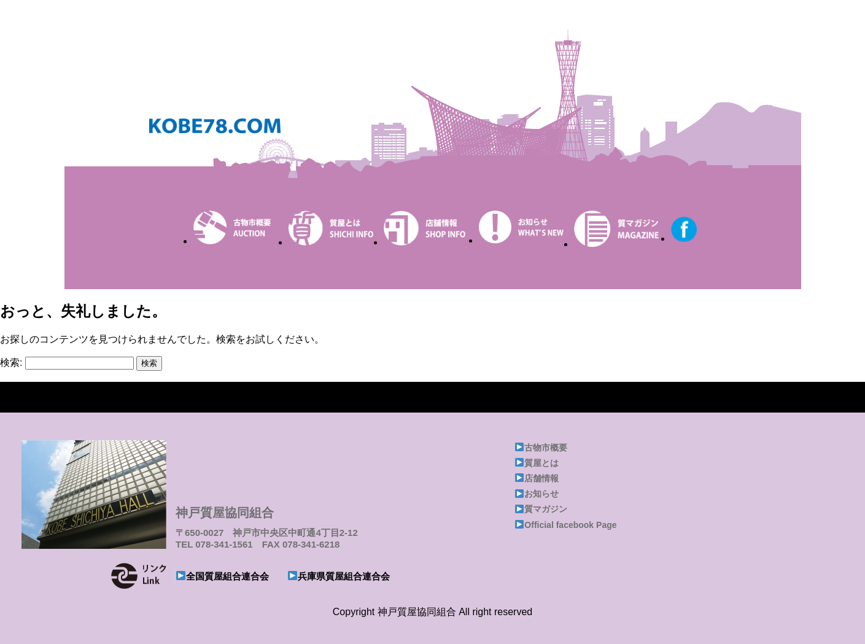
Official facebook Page (570, 525)
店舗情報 (541, 478)
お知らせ (541, 494)
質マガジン (545, 509)
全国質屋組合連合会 (227, 576)
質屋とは (541, 463)
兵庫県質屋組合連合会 (344, 576)
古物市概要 (545, 447)
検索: (11, 362)
